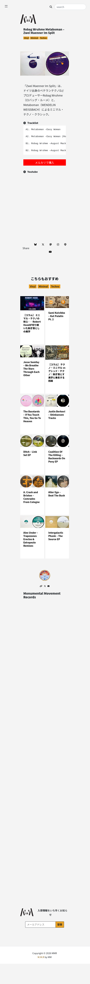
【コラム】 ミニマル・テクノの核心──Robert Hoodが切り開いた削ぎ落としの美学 (32, 323)
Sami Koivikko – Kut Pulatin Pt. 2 (56, 316)
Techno (43, 38)
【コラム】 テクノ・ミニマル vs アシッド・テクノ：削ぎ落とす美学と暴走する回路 (56, 373)
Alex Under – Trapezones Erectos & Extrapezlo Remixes (30, 539)
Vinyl (26, 38)
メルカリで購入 (44, 162)
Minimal (34, 38)
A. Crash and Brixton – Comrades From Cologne (31, 497)
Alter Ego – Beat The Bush (56, 494)
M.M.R (41, 957)
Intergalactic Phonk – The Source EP (55, 536)
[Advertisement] (44, 220)
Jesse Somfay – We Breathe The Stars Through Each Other (31, 368)
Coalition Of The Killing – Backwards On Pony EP (56, 456)
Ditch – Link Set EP (30, 453)
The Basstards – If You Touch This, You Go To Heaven (32, 416)
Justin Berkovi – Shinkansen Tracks (56, 415)
